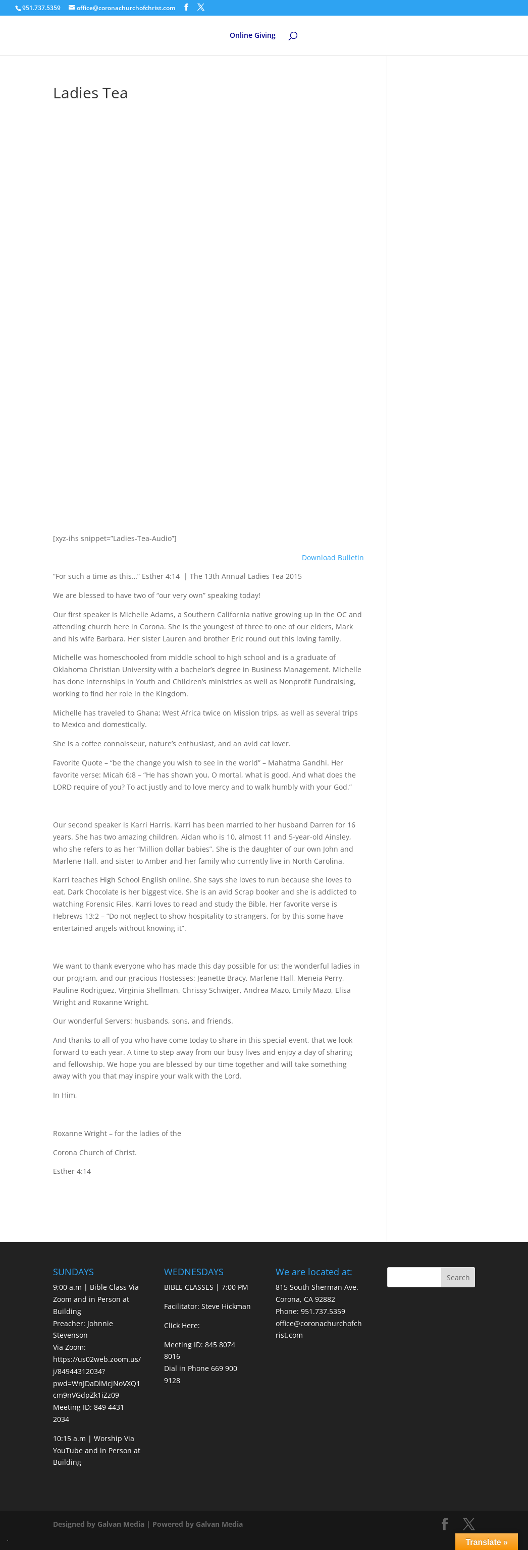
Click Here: (182, 1325)
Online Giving (253, 36)
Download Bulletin (333, 557)
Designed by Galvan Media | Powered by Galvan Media (148, 1524)
